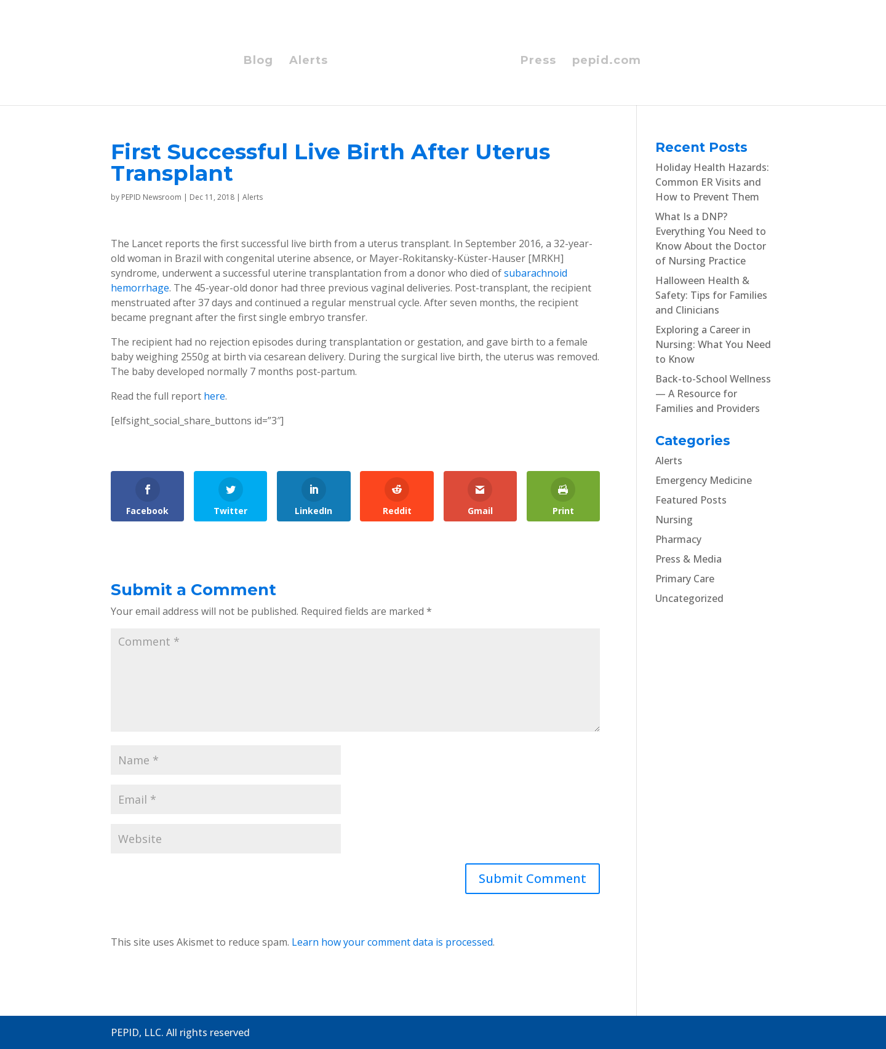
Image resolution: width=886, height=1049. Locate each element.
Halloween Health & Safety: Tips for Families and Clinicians (711, 295)
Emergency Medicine (703, 480)
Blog (258, 61)
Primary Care (684, 578)
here (214, 396)
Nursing (674, 519)
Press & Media (688, 559)
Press (538, 61)
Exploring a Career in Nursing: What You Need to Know (713, 344)
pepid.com (606, 61)
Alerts (308, 61)
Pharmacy (678, 539)
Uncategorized (689, 598)
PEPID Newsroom (151, 197)
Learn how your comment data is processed (392, 942)
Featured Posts (691, 500)
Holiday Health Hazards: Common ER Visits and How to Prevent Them (712, 182)
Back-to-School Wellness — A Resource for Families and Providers (713, 393)
